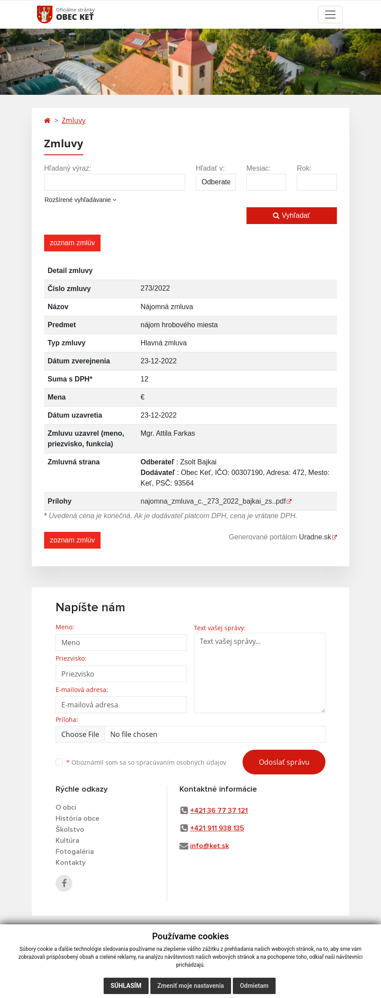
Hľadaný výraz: (67, 168)
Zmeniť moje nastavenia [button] (190, 985)
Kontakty (71, 862)
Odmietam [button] (254, 985)
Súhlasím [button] (126, 985)
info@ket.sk (209, 845)
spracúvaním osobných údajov (181, 762)
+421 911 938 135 (217, 828)
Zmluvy (74, 120)
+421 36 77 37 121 (219, 810)
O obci (66, 807)
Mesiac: (259, 168)
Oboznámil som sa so (146, 762)
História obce (77, 818)
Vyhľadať (291, 215)
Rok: (304, 168)
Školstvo (70, 829)
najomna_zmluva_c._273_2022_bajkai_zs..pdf (213, 501)
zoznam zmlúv (72, 243)
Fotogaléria (75, 851)
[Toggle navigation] (330, 14)
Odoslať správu (284, 762)
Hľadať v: (210, 168)
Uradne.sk (315, 537)
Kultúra (67, 840)
